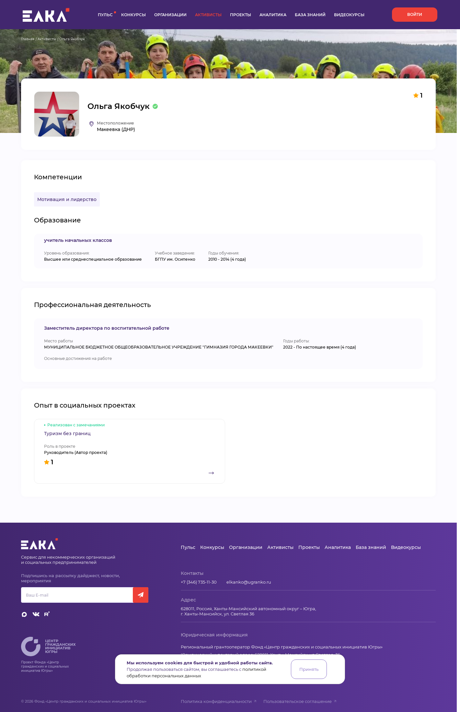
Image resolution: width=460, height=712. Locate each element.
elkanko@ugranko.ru (248, 582)
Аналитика (272, 14)
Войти (414, 14)
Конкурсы (133, 14)
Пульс (105, 14)
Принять (308, 669)
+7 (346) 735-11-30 (199, 582)
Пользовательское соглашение (300, 701)
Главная (27, 39)
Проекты (240, 14)
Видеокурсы (349, 14)
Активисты (208, 14)
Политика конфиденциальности (219, 701)
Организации (170, 14)
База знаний (310, 14)
